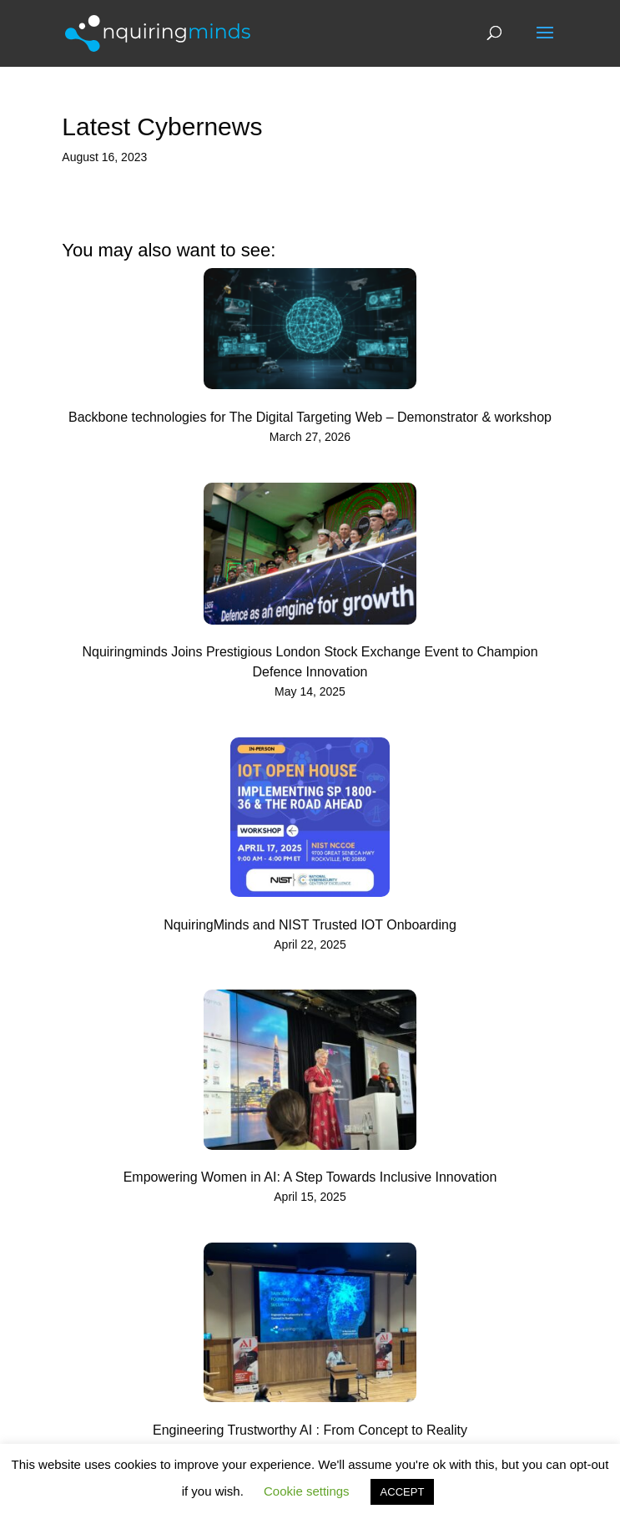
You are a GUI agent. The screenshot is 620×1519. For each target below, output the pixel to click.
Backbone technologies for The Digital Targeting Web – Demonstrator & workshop (310, 417)
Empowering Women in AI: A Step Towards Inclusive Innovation (310, 1177)
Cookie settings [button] (307, 1491)
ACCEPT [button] (403, 1492)
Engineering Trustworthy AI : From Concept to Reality (310, 1430)
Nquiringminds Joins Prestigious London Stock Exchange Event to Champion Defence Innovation (309, 662)
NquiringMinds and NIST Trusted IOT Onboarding (310, 925)
